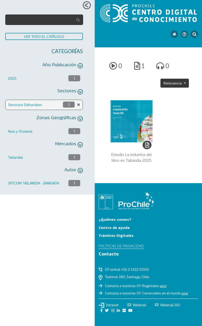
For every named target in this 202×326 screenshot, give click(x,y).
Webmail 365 (167, 305)
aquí (163, 286)
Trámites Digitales (116, 235)
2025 (12, 78)
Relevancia (173, 83)
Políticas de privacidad (121, 246)
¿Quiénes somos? (115, 219)
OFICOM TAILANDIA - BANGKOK (33, 183)
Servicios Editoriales (25, 104)
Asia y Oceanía (20, 131)
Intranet (109, 305)
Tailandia (15, 157)
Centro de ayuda (114, 227)
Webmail (137, 305)
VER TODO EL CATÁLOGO (44, 36)
